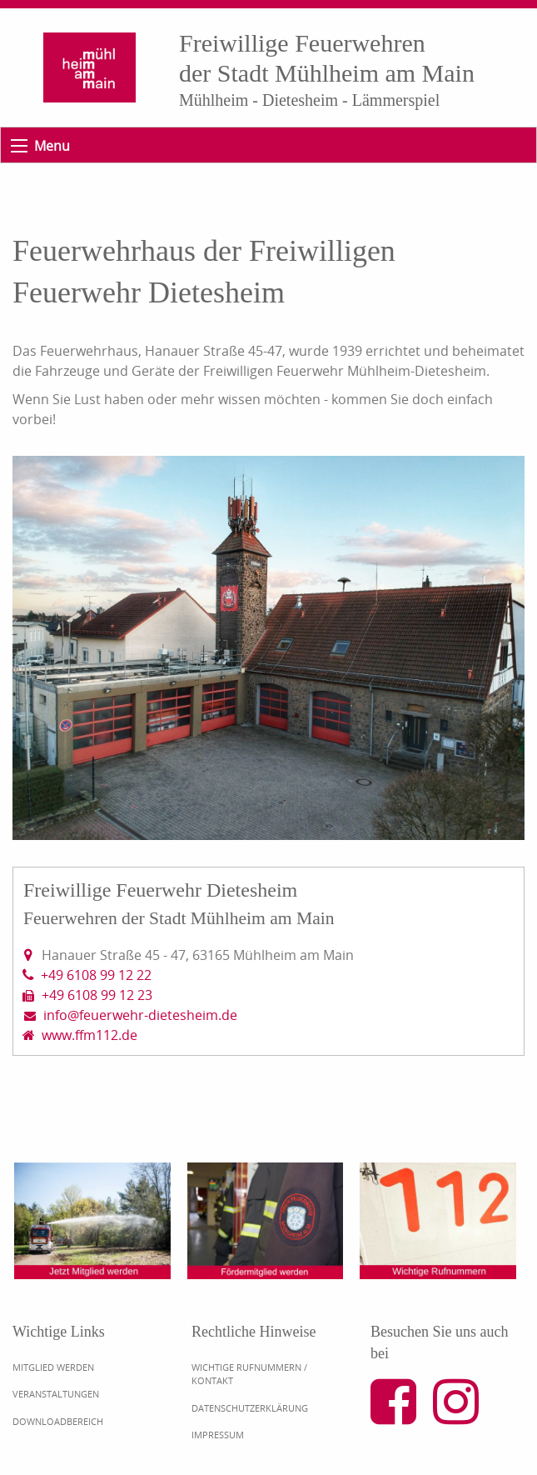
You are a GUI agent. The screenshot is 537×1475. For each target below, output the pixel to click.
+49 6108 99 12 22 (96, 975)
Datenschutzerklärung (249, 1408)
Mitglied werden (53, 1367)
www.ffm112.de (89, 1035)
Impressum (217, 1434)
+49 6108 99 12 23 (97, 995)
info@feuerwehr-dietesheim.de (140, 1015)
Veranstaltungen (55, 1394)
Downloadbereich (57, 1421)
